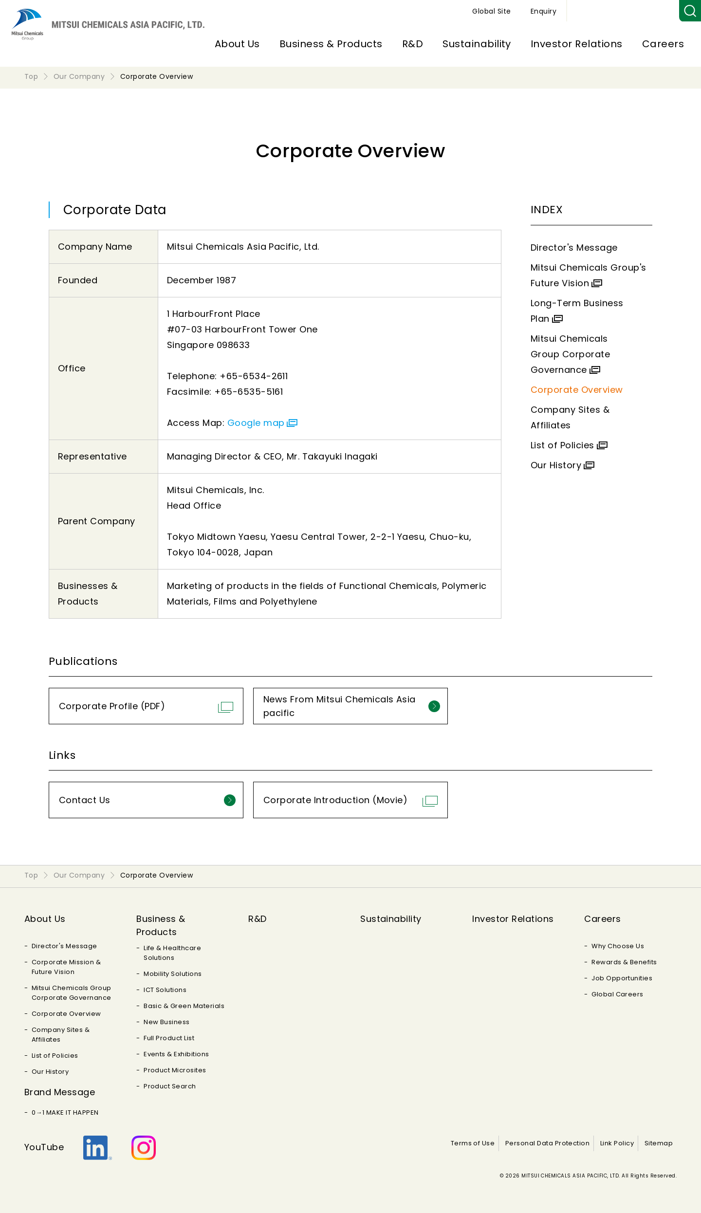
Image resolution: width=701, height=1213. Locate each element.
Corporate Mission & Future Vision (66, 966)
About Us (237, 44)
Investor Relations (577, 44)
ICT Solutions (165, 989)
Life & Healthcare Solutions (172, 952)
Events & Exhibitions (176, 1054)
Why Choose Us (617, 946)
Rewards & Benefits (624, 962)
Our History (556, 465)
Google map (256, 423)
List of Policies (562, 445)
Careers (663, 44)
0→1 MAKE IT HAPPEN (65, 1112)
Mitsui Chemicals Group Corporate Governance (570, 354)
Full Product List (169, 1038)
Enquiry (656, 11)
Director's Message (574, 247)
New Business (167, 1022)
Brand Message (59, 1092)
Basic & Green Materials (184, 1006)
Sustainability (477, 44)
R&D (412, 44)
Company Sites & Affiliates (61, 1034)
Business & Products (331, 44)
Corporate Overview (577, 390)
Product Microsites (175, 1070)
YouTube (44, 1147)
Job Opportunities (621, 978)
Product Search (170, 1086)
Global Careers (617, 994)
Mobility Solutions (173, 973)
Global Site (604, 11)
